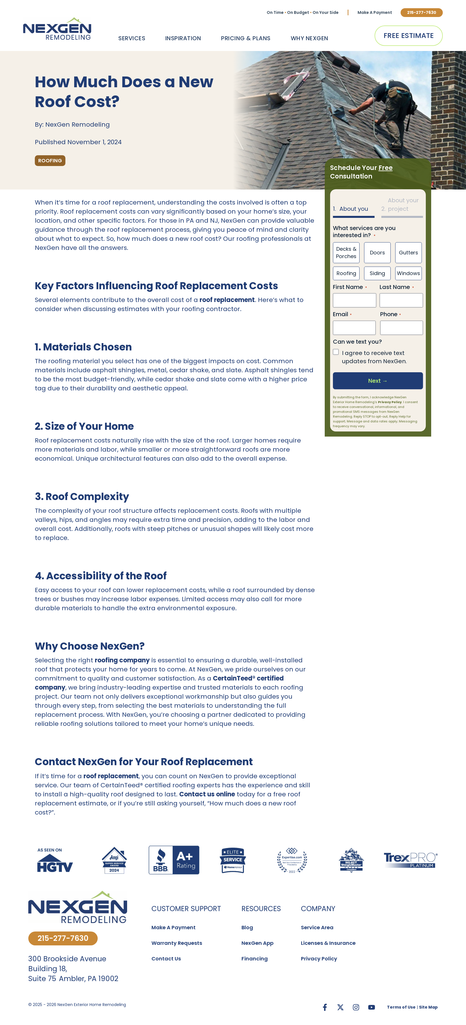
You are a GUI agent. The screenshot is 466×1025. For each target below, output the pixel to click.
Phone (390, 314)
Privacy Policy (390, 401)
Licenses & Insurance (328, 943)
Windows (408, 273)
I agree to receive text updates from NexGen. (374, 357)
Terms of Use (401, 1007)
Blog (247, 927)
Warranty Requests (176, 943)
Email (342, 314)
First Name (348, 287)
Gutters (408, 252)
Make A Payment (375, 12)
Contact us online (207, 794)
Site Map (428, 1007)
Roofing (346, 273)
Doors (377, 252)
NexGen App (257, 943)
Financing (254, 958)
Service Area (317, 927)
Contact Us (166, 958)
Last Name (395, 287)
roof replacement (227, 299)
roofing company (122, 660)
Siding (377, 273)
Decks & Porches (346, 252)
